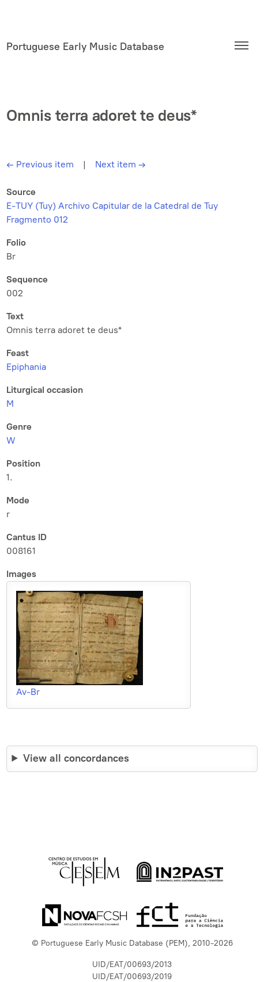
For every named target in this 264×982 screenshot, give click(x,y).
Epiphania (26, 366)
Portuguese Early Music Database (85, 46)
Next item (120, 164)
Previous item (40, 164)
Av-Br (28, 691)
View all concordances (76, 758)
